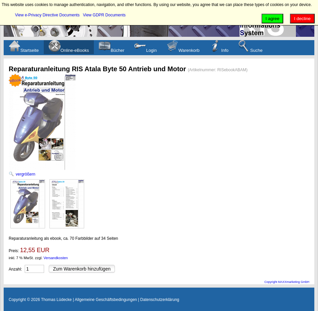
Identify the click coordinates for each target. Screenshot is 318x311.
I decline (302, 18)
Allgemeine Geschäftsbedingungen (106, 299)
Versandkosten (55, 258)
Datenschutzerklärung (159, 299)
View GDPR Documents (104, 15)
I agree (273, 18)
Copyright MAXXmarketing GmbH (286, 282)
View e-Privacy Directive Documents (47, 15)
